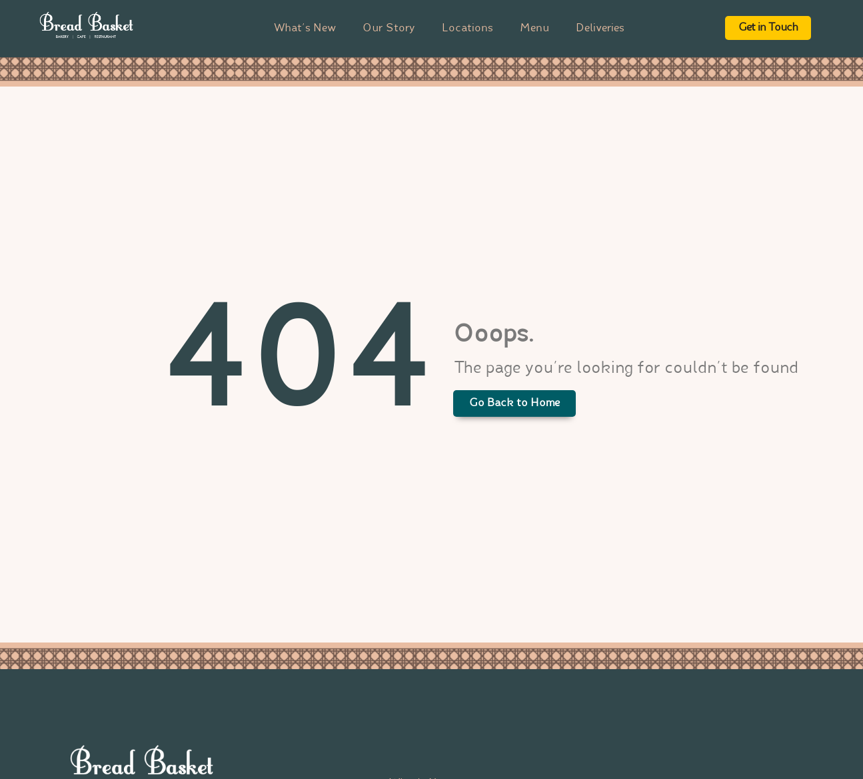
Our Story (389, 28)
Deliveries (600, 28)
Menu (534, 28)
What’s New (304, 28)
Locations (467, 28)
